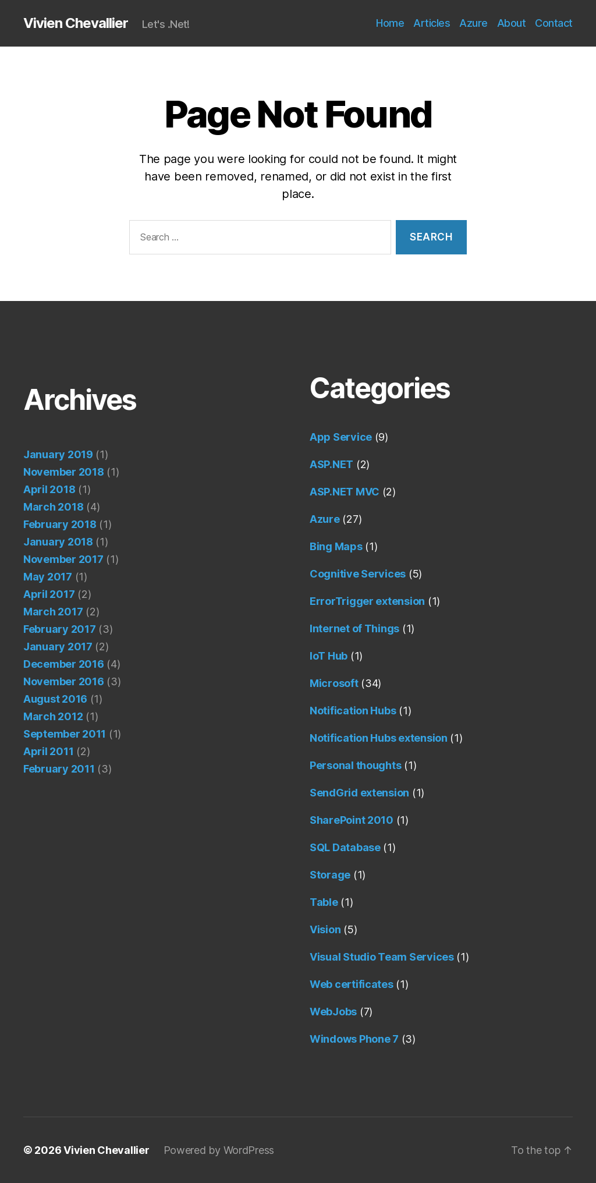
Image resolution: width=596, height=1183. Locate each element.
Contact (554, 23)
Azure (473, 23)
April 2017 (48, 594)
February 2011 (59, 769)
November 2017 (63, 559)
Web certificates (351, 984)
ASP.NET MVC (344, 492)
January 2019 (58, 454)
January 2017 (58, 646)
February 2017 (59, 629)
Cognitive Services (358, 574)
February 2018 (60, 524)
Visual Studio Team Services (382, 957)
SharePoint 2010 (351, 820)
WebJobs (333, 1011)
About (511, 23)
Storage (330, 875)
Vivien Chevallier (75, 23)
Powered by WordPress (219, 1150)
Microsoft (334, 683)
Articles (431, 23)
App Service (341, 437)
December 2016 (63, 664)
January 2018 (58, 542)
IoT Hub (328, 656)
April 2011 (48, 751)
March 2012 (53, 716)
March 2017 (53, 611)
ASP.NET (331, 464)
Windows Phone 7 (354, 1039)
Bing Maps (336, 546)
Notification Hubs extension (379, 738)
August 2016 (55, 699)
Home (390, 23)
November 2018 (63, 472)
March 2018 (53, 507)
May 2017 (47, 577)
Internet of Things (354, 628)
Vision (325, 929)
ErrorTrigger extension (367, 601)
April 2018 (49, 489)
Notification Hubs (353, 710)
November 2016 (63, 681)
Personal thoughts (355, 765)
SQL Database (345, 847)
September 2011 (64, 734)
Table (324, 902)
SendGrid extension (359, 793)
